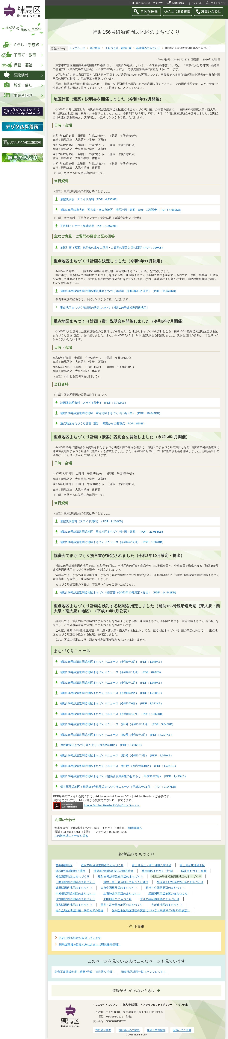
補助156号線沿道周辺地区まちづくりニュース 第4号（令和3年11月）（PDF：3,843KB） (117, 724)
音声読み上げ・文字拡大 (149, 2)
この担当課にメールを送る (71, 835)
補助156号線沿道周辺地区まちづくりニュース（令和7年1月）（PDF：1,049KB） (111, 682)
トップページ (77, 48)
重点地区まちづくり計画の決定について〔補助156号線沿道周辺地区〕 (104, 307)
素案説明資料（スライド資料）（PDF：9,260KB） (92, 521)
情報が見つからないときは (133, 991)
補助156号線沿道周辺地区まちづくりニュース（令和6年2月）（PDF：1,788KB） (111, 692)
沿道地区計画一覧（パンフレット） (143, 971)
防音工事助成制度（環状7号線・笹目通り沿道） (85, 971)
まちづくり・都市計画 (118, 48)
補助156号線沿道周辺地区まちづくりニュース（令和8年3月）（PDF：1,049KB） (111, 661)
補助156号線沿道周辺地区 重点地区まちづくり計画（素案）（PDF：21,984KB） (112, 531)
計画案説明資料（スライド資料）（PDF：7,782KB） (93, 402)
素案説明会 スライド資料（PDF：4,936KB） (89, 199)
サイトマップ (218, 2)
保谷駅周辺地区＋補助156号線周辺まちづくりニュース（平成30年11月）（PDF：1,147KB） (119, 786)
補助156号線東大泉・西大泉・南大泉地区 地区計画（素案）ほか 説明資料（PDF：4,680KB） (121, 209)
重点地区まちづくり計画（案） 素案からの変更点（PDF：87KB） (103, 423)
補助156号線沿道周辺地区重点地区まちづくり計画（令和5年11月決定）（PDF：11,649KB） (119, 290)
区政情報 (95, 48)
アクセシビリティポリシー (157, 1004)
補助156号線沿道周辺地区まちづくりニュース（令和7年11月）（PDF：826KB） (111, 672)
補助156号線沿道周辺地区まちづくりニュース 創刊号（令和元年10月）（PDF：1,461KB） (118, 765)
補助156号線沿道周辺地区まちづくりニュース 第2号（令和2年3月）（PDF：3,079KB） (116, 755)
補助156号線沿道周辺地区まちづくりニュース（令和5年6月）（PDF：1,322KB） (111, 703)
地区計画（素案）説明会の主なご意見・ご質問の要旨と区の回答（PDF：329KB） (112, 247)
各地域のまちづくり (148, 48)
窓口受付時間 (103, 1030)
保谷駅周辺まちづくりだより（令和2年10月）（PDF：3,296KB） (101, 745)
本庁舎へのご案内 (129, 1030)
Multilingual (178, 2)
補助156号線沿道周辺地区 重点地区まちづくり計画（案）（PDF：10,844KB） (111, 413)
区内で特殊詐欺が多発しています (80, 937)
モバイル (197, 2)
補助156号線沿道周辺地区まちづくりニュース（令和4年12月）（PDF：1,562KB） (112, 542)
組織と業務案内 (156, 1030)
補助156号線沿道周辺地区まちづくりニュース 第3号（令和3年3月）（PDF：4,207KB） (116, 734)
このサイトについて (106, 1004)
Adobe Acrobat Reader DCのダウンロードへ (96, 805)
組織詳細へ (135, 827)
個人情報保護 (130, 1004)
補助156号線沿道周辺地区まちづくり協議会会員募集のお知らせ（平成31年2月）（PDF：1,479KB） (123, 776)
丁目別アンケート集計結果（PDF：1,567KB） (89, 225)
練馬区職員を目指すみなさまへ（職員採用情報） (90, 944)
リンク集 (183, 1004)
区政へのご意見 (182, 1030)
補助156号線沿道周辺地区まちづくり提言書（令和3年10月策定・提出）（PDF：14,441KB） (119, 592)
